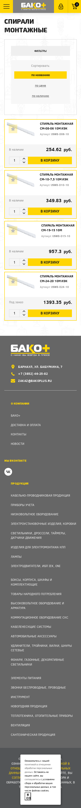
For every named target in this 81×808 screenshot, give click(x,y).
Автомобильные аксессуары (34, 636)
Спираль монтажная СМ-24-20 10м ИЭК (56, 278)
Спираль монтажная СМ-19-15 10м (58, 227)
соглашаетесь (32, 779)
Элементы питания (26, 678)
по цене (40, 85)
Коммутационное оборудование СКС (39, 617)
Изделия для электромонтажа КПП (38, 547)
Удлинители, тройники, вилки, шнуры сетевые (41, 648)
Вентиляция (20, 725)
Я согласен (28, 796)
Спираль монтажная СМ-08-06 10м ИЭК (56, 126)
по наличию (40, 96)
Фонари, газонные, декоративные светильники (37, 662)
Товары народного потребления (36, 594)
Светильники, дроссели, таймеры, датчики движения (38, 535)
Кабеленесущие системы (31, 627)
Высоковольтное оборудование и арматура (37, 605)
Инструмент (20, 697)
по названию (40, 75)
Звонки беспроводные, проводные (38, 687)
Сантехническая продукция (33, 735)
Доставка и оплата (26, 425)
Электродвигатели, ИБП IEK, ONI (35, 566)
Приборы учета (22, 505)
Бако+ (16, 415)
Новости (17, 444)
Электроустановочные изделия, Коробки (43, 524)
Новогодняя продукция (29, 706)
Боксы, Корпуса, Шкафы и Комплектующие (31, 582)
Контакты (18, 434)
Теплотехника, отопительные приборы (42, 716)
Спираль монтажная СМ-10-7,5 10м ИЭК (56, 176)
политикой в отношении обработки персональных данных (38, 768)
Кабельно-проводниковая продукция (40, 495)
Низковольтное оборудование (35, 514)
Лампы (16, 557)
